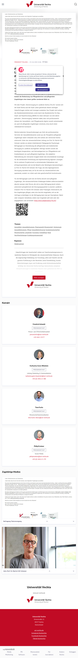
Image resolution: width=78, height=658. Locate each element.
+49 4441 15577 (39, 337)
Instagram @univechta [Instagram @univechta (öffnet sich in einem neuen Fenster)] (39, 633)
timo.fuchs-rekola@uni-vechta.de (39, 418)
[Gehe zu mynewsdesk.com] (9, 649)
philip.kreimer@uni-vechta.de (39, 456)
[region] (39, 80)
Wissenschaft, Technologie (52, 227)
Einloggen (72, 652)
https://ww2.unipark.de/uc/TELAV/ (45, 201)
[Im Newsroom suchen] (75, 4)
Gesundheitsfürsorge (38, 230)
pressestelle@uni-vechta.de (39, 335)
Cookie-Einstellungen (25, 85)
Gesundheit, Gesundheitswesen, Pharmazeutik (29, 227)
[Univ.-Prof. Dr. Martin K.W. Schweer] (39, 547)
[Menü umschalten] (3, 4)
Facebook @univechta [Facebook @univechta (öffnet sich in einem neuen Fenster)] (39, 636)
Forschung (35, 233)
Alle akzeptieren (42, 90)
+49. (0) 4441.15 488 (39, 379)
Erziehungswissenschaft (35, 235)
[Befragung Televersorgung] (39, 498)
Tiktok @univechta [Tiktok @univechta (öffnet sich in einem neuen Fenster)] (39, 639)
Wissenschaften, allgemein (23, 233)
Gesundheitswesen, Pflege (22, 230)
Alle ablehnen (41, 85)
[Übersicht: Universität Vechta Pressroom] (38, 4)
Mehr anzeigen (39, 278)
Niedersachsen (19, 244)
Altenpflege (43, 233)
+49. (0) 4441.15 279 (39, 459)
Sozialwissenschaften (53, 230)
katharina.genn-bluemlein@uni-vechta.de (39, 376)
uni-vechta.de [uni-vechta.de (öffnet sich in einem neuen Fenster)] (39, 630)
